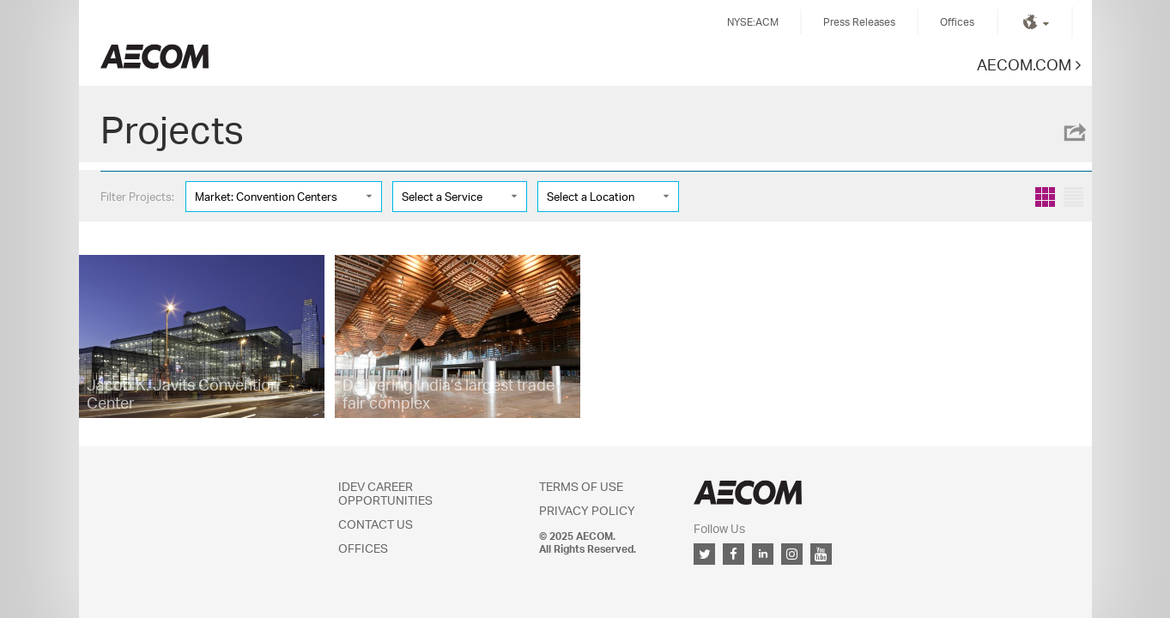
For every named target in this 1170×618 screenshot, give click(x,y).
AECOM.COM (1024, 64)
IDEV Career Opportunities (385, 493)
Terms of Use (581, 486)
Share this (1074, 132)
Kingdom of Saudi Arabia (154, 56)
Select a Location (590, 196)
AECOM (748, 492)
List (1073, 197)
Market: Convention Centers (266, 196)
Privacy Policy (587, 510)
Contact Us (375, 524)
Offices (957, 21)
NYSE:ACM (753, 21)
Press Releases (859, 21)
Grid (1045, 197)
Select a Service (442, 196)
